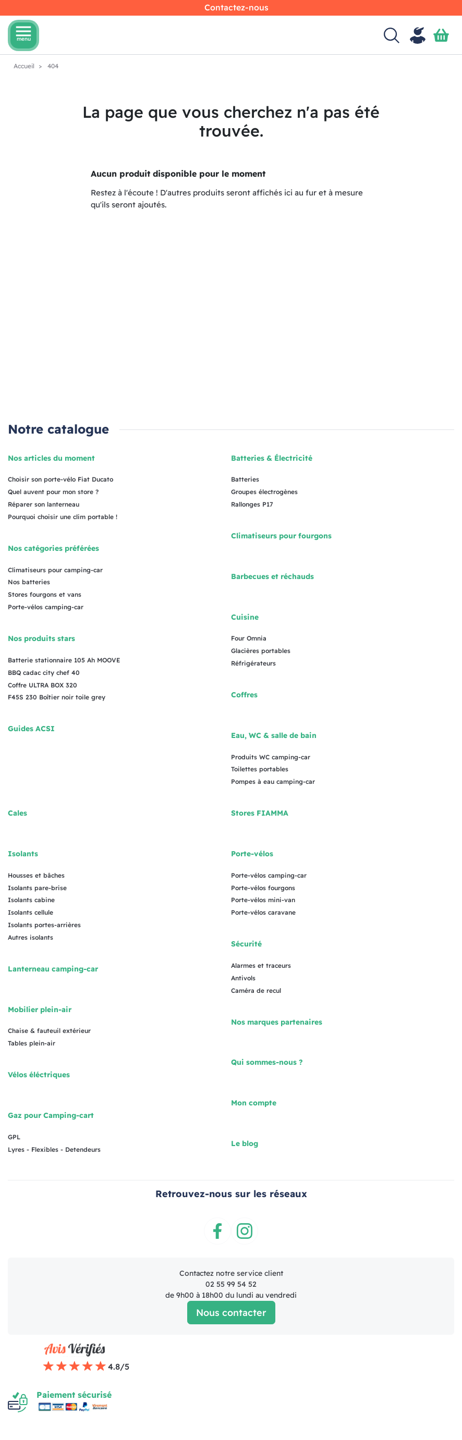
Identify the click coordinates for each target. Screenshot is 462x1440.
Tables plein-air (31, 1043)
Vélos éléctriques (39, 1074)
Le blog (244, 1143)
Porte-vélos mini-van (263, 900)
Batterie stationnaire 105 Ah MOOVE (64, 660)
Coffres (244, 694)
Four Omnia (248, 638)
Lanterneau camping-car (53, 969)
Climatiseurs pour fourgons (281, 535)
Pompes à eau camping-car (273, 781)
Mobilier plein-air (39, 1009)
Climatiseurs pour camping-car (55, 570)
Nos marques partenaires (276, 1022)
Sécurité (246, 944)
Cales (17, 813)
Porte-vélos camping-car (45, 607)
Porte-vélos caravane (263, 912)
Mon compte (253, 1102)
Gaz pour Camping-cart (51, 1115)
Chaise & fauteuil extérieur (49, 1031)
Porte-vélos (252, 853)
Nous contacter (231, 1313)
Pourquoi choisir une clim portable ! (62, 517)
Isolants (23, 853)
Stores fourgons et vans (44, 594)
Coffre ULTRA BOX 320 (42, 685)
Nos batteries (29, 582)
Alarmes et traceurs (261, 965)
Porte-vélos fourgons (263, 888)
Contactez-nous (236, 7)
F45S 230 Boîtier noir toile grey (56, 697)
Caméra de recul (256, 990)
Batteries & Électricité (271, 458)
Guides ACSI (31, 728)
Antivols (243, 978)
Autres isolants (30, 937)
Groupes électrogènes (264, 492)
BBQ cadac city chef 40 (44, 672)
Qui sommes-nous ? (267, 1062)
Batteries (245, 479)
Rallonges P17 (252, 504)
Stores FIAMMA (259, 813)
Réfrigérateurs (253, 663)
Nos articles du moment (51, 458)
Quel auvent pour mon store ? (53, 492)
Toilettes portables (259, 769)
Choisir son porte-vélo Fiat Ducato (60, 479)
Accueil (25, 66)
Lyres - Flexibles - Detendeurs (54, 1149)
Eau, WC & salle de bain (274, 735)
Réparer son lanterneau (43, 504)
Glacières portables (260, 651)
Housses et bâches (36, 875)
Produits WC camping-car (270, 757)
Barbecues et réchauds (272, 576)
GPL (14, 1137)
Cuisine (245, 617)
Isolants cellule (30, 912)
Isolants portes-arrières (44, 925)
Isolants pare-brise (37, 888)
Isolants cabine (31, 900)
